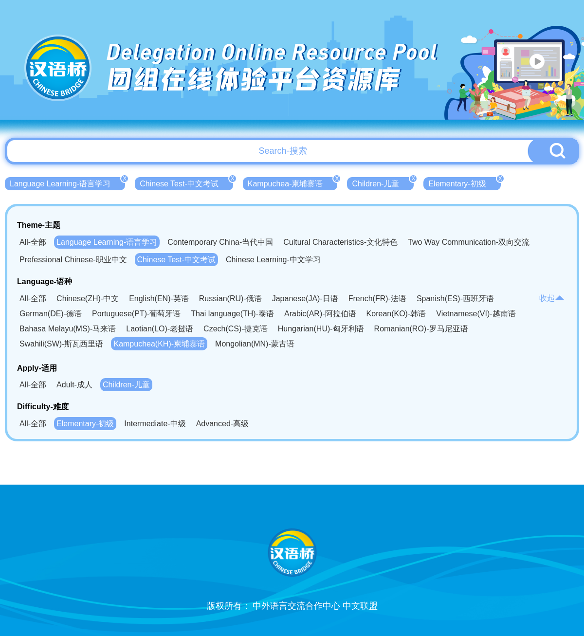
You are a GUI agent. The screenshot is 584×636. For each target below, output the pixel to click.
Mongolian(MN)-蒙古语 (254, 344)
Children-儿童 (383, 182)
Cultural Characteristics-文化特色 (340, 242)
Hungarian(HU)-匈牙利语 (321, 329)
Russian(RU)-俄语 (230, 298)
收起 (552, 298)
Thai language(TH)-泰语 (232, 313)
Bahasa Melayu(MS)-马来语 (67, 329)
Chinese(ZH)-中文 (87, 298)
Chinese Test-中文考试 (186, 182)
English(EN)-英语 (159, 298)
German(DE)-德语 (50, 313)
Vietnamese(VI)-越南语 (475, 313)
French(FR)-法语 (377, 298)
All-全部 (32, 242)
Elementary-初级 (464, 182)
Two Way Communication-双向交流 (468, 242)
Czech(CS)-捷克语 (235, 329)
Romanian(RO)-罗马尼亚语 (421, 329)
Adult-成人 (74, 385)
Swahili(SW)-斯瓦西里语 (61, 344)
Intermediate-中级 (154, 423)
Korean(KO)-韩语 (396, 313)
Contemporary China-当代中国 (220, 242)
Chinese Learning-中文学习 (273, 259)
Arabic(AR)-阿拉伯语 (320, 313)
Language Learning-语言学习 (67, 182)
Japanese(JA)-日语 (305, 298)
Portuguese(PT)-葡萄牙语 (136, 313)
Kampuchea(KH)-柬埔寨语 (159, 344)
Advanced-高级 (222, 423)
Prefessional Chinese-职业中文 (73, 259)
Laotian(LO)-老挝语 (159, 329)
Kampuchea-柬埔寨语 (293, 182)
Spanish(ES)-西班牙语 (455, 298)
